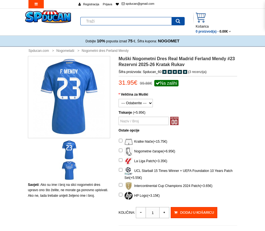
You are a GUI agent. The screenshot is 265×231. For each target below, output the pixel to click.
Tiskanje (125, 113)
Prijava (107, 4)
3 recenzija (197, 72)
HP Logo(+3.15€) (139, 196)
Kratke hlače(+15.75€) (143, 142)
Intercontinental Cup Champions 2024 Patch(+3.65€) (166, 186)
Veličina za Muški (134, 94)
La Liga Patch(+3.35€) (143, 161)
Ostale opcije (129, 130)
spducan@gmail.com (138, 3)
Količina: (127, 213)
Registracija (91, 4)
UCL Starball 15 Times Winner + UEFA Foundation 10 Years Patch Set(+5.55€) (176, 173)
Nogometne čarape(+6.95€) (147, 151)
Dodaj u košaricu (194, 212)
